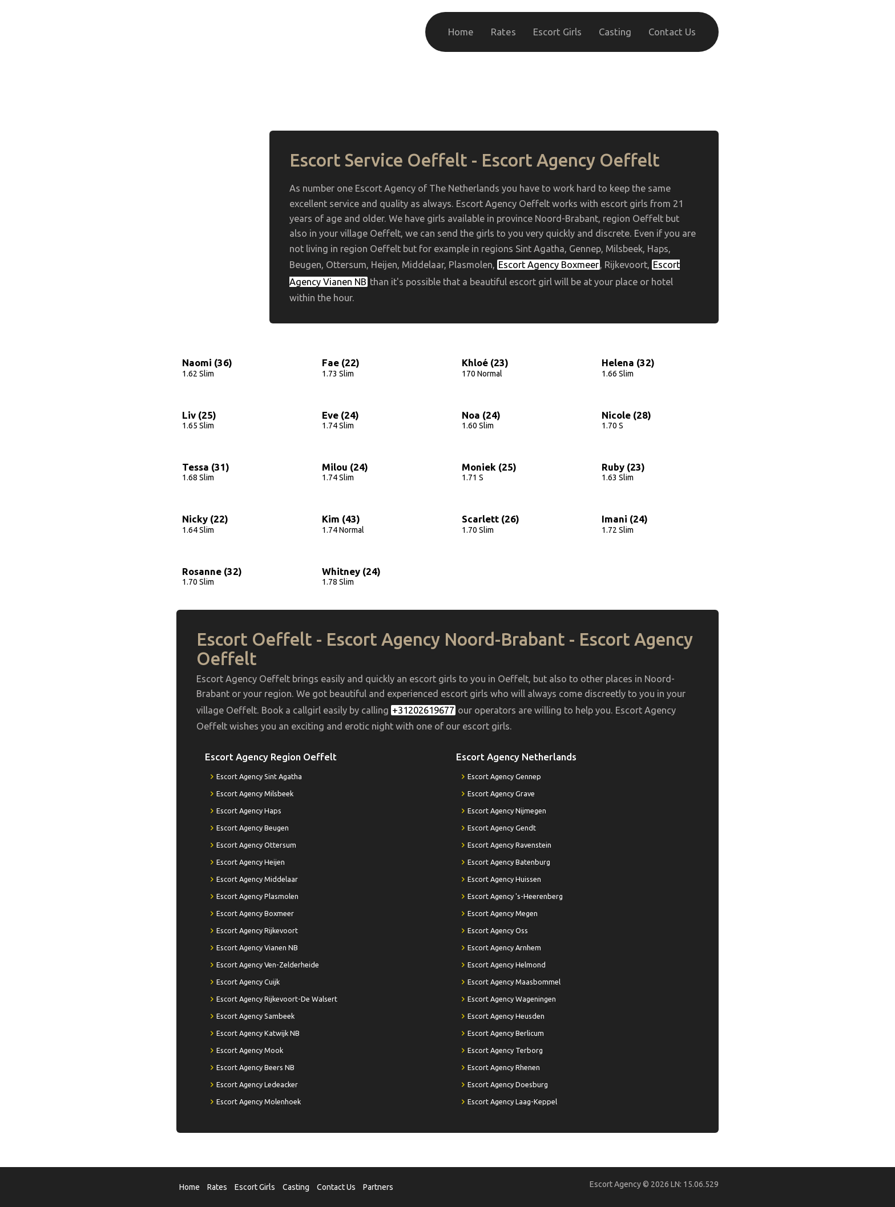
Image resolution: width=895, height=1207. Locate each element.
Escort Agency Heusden (506, 1016)
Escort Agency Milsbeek (254, 793)
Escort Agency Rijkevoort (257, 930)
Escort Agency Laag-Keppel (512, 1101)
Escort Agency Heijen (250, 862)
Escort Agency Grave (501, 793)
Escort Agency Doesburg (507, 1084)
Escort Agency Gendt (501, 828)
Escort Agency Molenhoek (258, 1101)
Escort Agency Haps (248, 811)
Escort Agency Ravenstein (509, 845)
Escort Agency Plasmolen (257, 896)
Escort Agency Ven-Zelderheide (267, 965)
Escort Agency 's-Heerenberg (515, 896)
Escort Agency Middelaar (257, 879)
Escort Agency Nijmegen (506, 811)
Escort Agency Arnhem (504, 947)
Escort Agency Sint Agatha (259, 776)
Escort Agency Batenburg (508, 862)
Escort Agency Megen (502, 913)
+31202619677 (660, 96)
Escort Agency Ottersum (256, 845)
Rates (503, 31)
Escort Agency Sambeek (255, 1016)
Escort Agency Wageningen (511, 999)
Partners (378, 1187)
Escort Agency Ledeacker (257, 1084)
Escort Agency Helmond (506, 965)
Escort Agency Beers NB (255, 1067)
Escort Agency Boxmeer (548, 265)
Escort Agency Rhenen (503, 1067)
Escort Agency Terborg (505, 1050)
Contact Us (672, 31)
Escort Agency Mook (249, 1050)
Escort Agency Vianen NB (257, 947)
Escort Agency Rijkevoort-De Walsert (276, 999)
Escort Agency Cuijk (248, 982)
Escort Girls (557, 31)
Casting (615, 31)
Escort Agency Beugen (252, 828)
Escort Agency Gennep (504, 776)
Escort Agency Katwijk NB (258, 1033)
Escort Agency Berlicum (505, 1033)
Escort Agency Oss (497, 930)
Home (461, 31)
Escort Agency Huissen (504, 879)
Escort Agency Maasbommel (514, 982)
